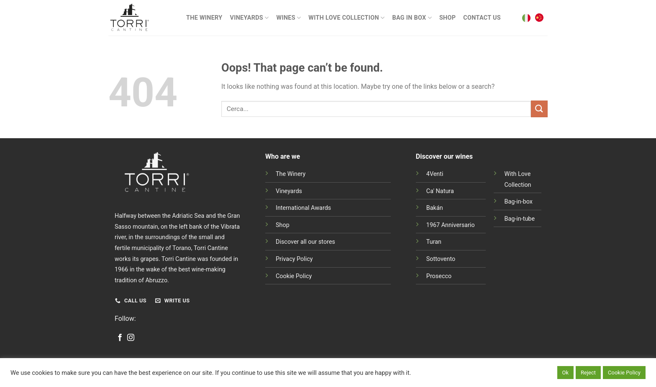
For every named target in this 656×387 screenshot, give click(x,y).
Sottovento (440, 259)
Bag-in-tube (519, 218)
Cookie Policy (294, 276)
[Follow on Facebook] (119, 338)
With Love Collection (346, 18)
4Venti (434, 174)
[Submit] (539, 109)
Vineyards (249, 18)
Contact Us (482, 17)
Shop (447, 17)
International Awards (303, 208)
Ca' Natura (440, 191)
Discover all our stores (305, 241)
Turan (433, 241)
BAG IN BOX (412, 18)
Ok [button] (565, 372)
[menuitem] (526, 18)
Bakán (434, 208)
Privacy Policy (294, 259)
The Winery (204, 17)
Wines (289, 18)
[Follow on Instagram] (130, 338)
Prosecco (438, 276)
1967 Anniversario (450, 225)
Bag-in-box (518, 201)
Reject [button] (588, 372)
